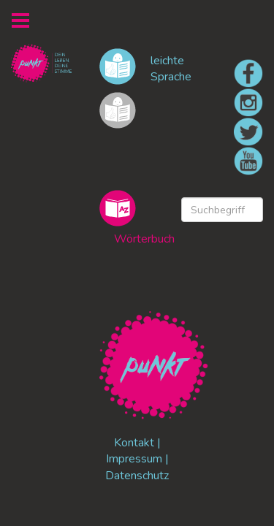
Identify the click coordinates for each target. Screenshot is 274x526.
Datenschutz (137, 476)
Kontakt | (137, 443)
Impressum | (137, 459)
